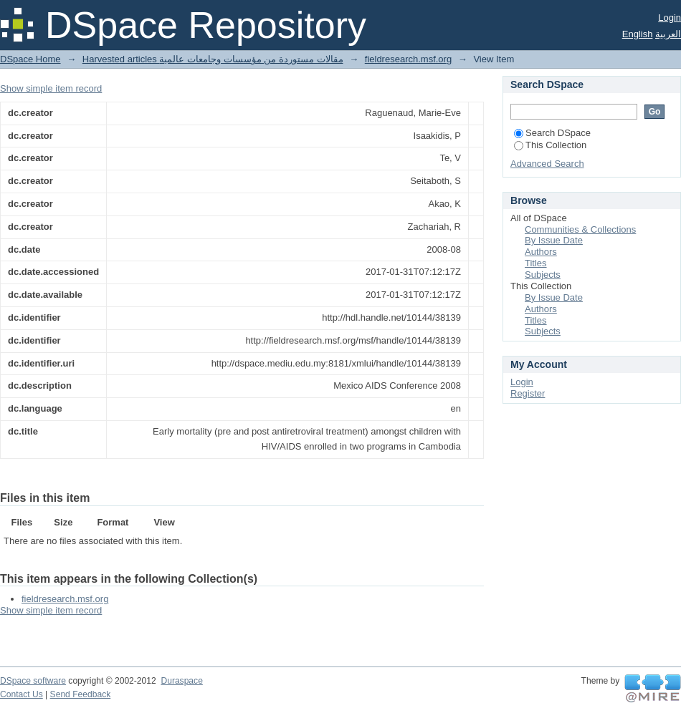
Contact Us (21, 694)
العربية (668, 34)
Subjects (543, 274)
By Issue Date (554, 240)
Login (669, 17)
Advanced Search (547, 163)
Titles (536, 263)
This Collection (550, 145)
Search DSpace (552, 132)
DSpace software (33, 681)
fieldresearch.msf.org (408, 59)
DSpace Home (30, 59)
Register (527, 393)
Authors (541, 251)
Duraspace (181, 681)
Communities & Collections (580, 229)
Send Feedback (80, 694)
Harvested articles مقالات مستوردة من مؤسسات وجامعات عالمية (212, 59)
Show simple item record (51, 88)
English (637, 34)
